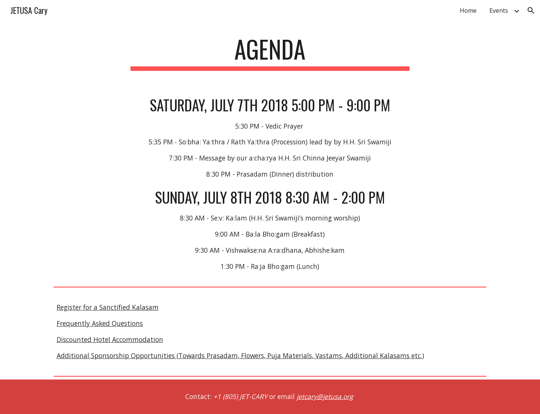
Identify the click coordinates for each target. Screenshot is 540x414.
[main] (270, 53)
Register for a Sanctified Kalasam (108, 307)
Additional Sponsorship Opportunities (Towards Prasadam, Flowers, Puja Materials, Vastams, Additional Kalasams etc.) (240, 355)
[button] (531, 11)
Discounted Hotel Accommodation (110, 339)
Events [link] (498, 10)
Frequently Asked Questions (100, 323)
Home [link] (468, 10)
